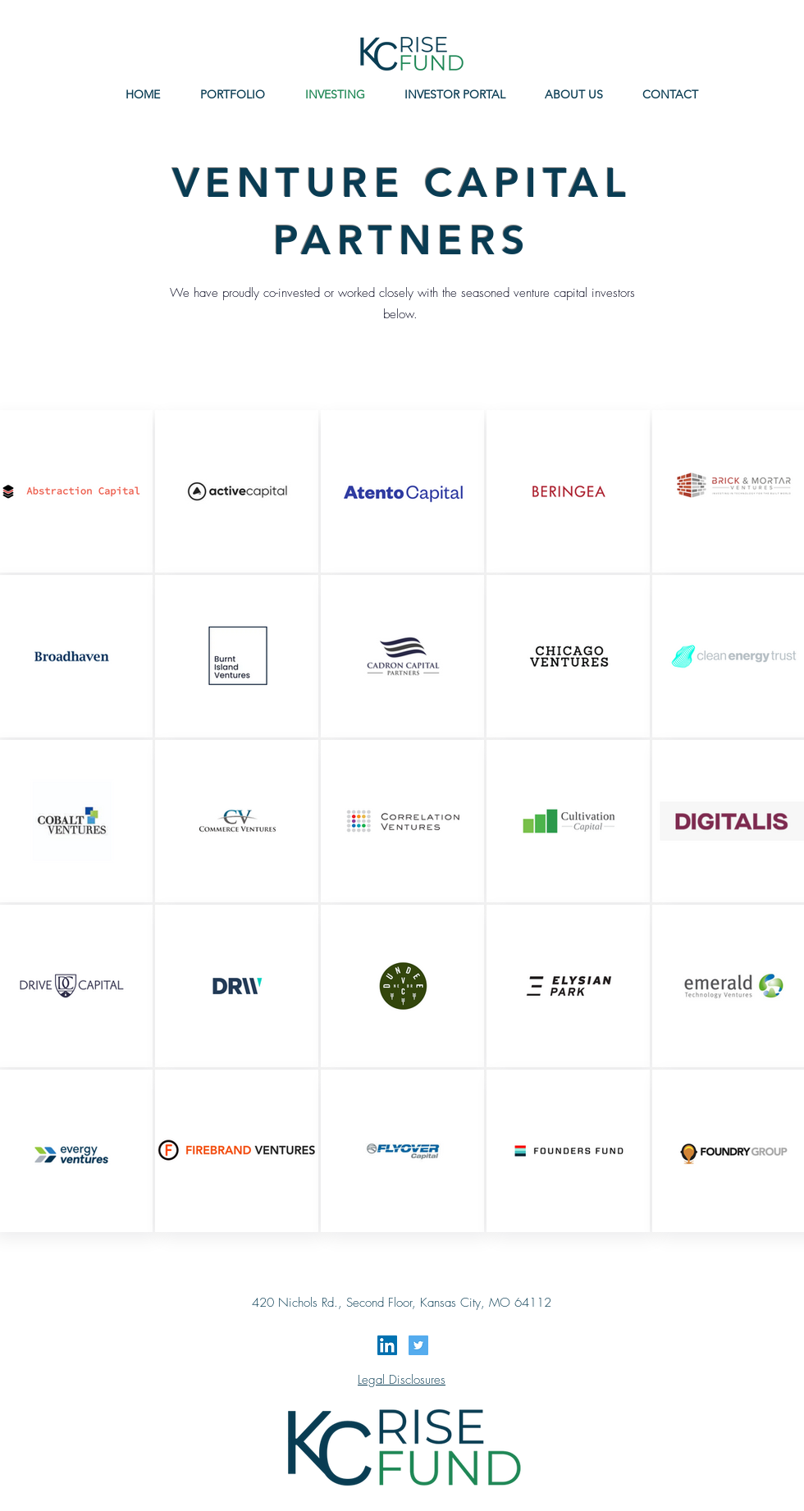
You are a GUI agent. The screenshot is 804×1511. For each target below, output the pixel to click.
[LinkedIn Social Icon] (387, 1345)
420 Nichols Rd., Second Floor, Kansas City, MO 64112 (401, 1302)
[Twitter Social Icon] (418, 1345)
